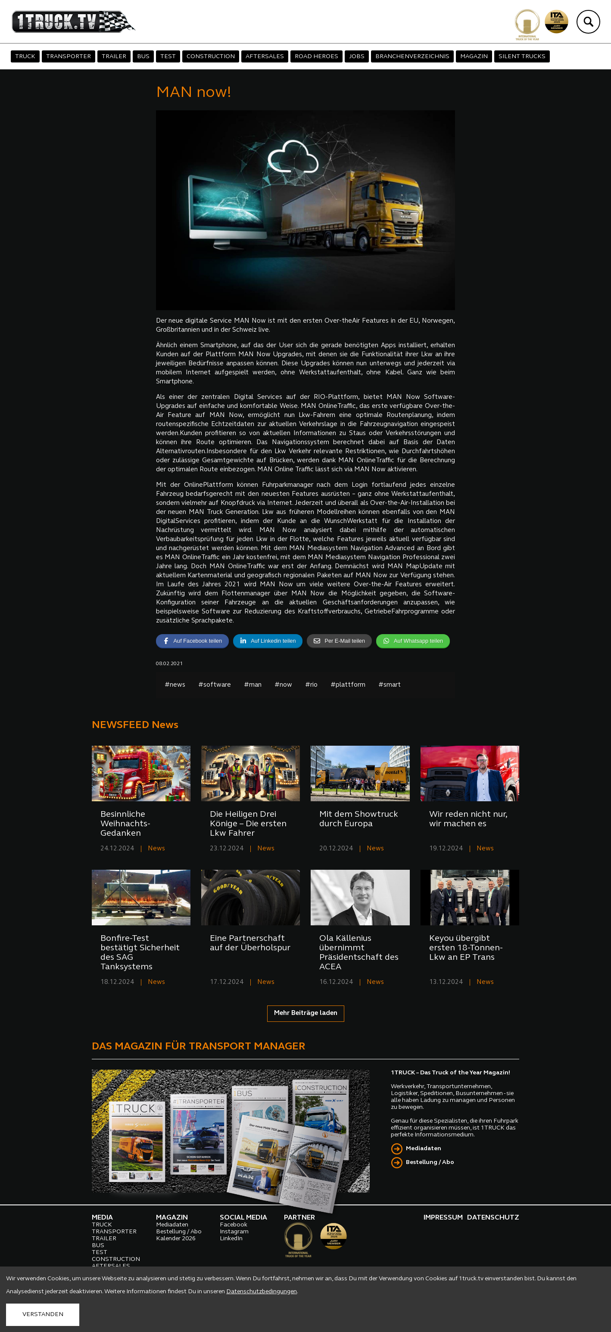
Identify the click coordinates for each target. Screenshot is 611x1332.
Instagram (234, 1232)
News (156, 849)
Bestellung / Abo (430, 1162)
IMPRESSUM (443, 1217)
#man (253, 685)
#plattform (347, 685)
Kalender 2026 (176, 1239)
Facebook (233, 1225)
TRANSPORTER (68, 56)
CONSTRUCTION (211, 56)
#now (283, 685)
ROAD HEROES (316, 56)
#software (214, 685)
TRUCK (25, 56)
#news (175, 685)
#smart (389, 685)
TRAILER (114, 56)
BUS (143, 56)
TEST (168, 56)
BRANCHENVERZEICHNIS (412, 56)
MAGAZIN (474, 56)
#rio (311, 685)
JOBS (357, 56)
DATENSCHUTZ (493, 1217)
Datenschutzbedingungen (261, 1291)
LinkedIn (231, 1239)
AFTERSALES (265, 56)
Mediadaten (423, 1148)
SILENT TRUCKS (522, 56)
